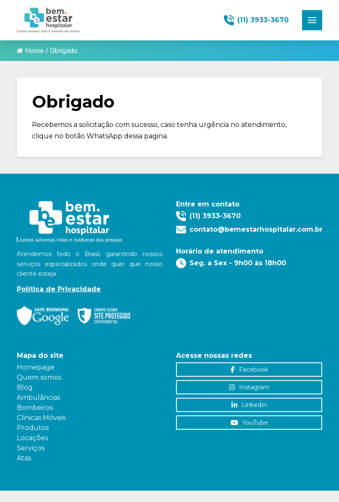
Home (30, 51)
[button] (312, 20)
